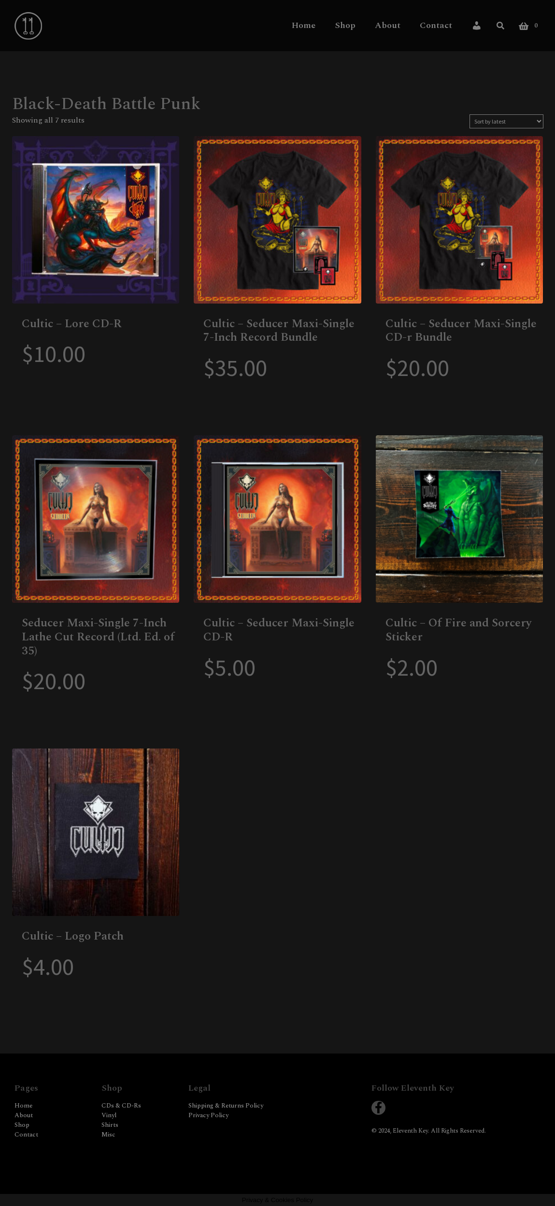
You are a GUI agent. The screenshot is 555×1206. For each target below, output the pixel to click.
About (387, 25)
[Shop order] (506, 121)
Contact (436, 25)
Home (303, 25)
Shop (345, 25)
